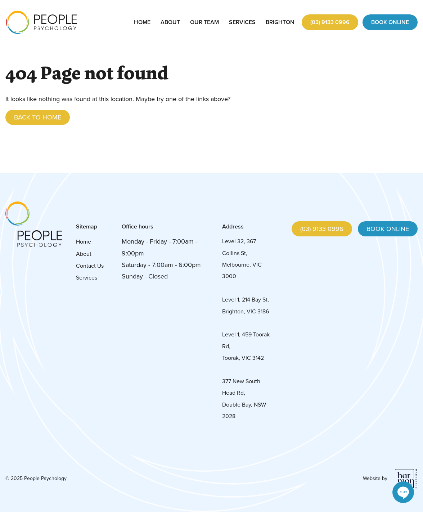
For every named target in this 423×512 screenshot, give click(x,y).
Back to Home (37, 117)
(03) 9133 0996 (330, 22)
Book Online (390, 22)
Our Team (204, 22)
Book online (387, 229)
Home (142, 22)
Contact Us (90, 266)
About (170, 22)
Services (242, 22)
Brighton (280, 22)
